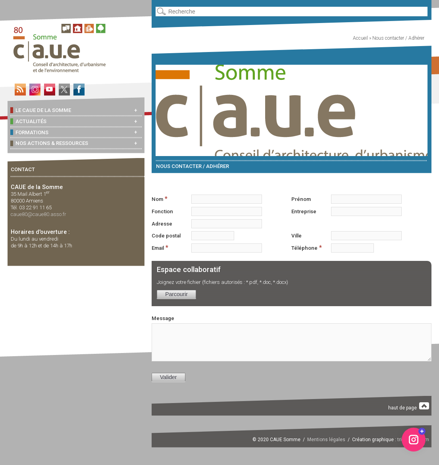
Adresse (162, 224)
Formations (29, 132)
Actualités (28, 121)
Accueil (360, 38)
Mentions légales (326, 439)
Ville (296, 236)
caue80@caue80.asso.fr (38, 214)
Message (163, 318)
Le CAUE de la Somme (40, 110)
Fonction (162, 211)
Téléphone (306, 247)
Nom (160, 199)
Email (160, 247)
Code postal (166, 236)
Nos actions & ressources (49, 143)
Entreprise (303, 211)
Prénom (301, 199)
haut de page (408, 406)
